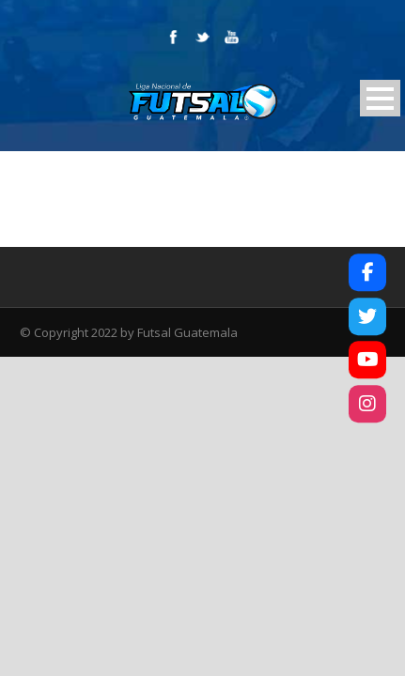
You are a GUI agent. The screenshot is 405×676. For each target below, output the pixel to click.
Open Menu (380, 98)
